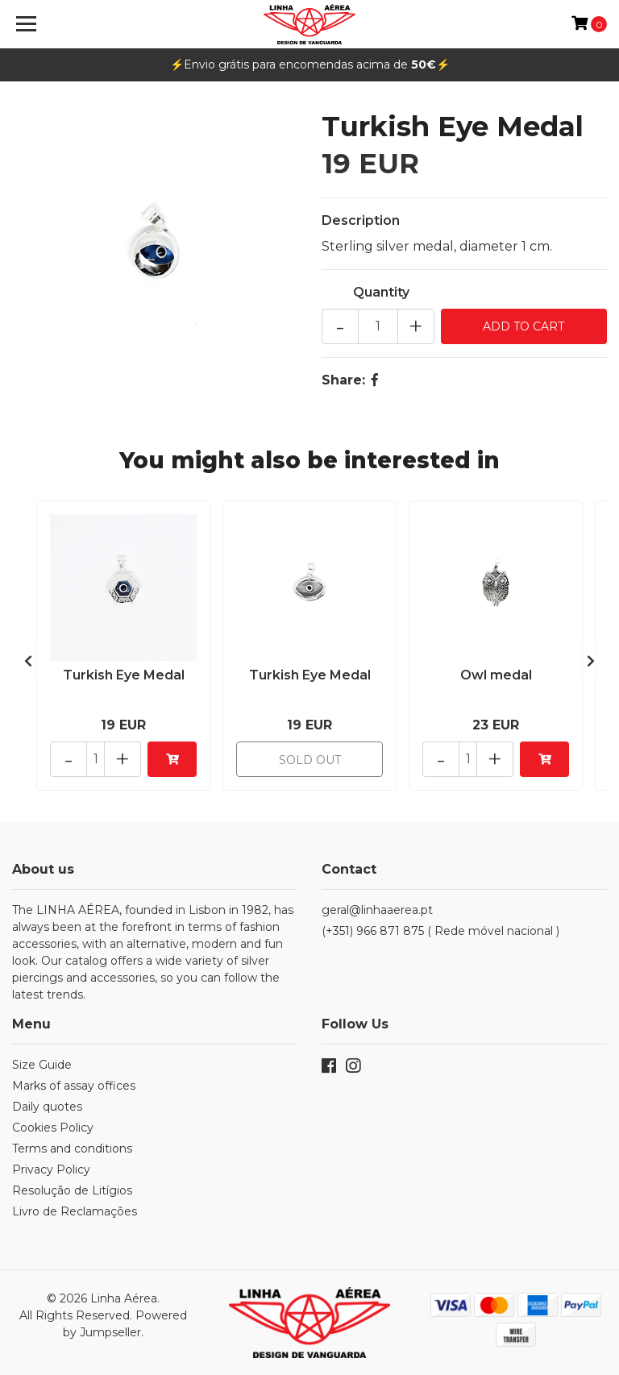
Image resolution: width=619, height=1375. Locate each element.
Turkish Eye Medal (124, 675)
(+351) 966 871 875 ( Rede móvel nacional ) (440, 931)
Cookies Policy (52, 1127)
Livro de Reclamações (74, 1211)
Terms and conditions (72, 1148)
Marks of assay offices (73, 1085)
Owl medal (496, 675)
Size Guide (42, 1064)
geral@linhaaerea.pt (377, 910)
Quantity (381, 292)
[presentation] (28, 662)
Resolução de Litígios (72, 1190)
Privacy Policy (51, 1169)
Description (361, 220)
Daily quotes (47, 1106)
